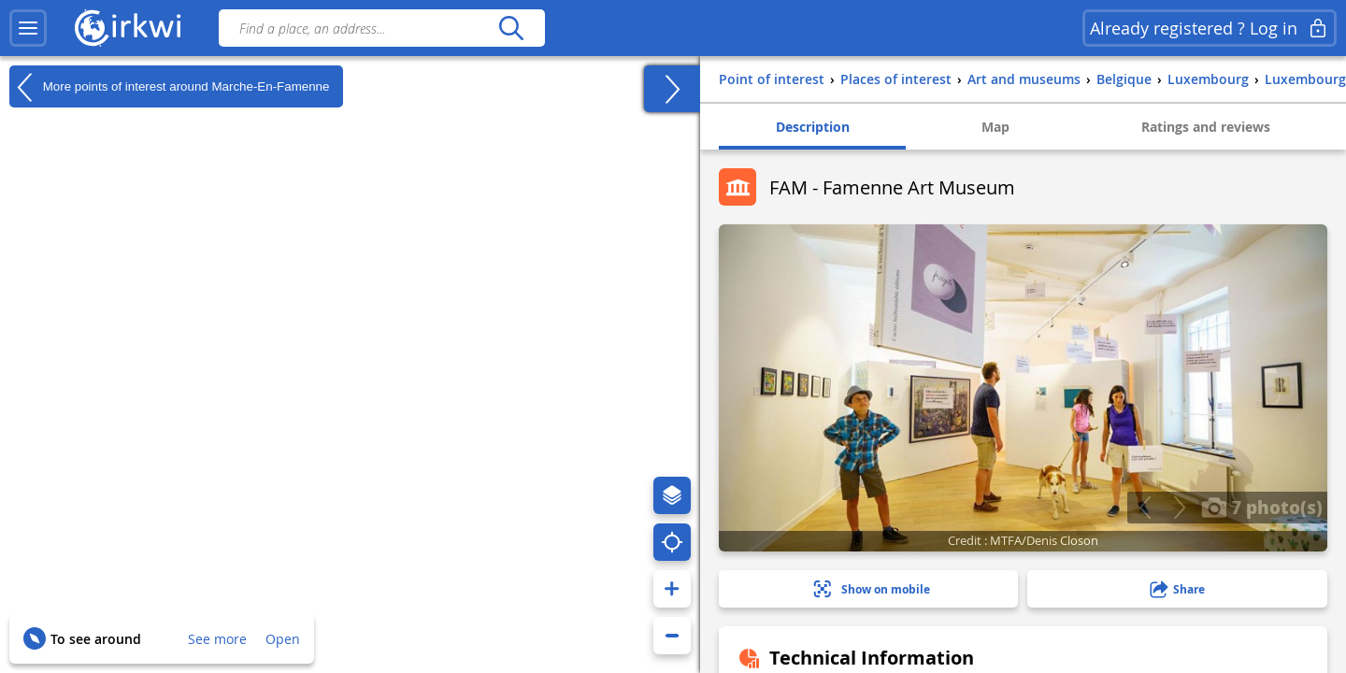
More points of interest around (169, 87)
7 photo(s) (1262, 507)
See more (217, 639)
